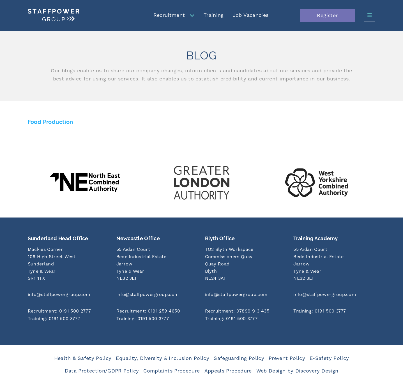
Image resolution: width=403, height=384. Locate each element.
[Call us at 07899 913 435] (246, 311)
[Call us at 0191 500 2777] (69, 311)
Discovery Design (316, 371)
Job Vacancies (251, 15)
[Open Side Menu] (369, 15)
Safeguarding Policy (239, 358)
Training (214, 15)
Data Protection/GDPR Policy (102, 371)
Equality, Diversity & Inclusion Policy (162, 358)
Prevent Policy (287, 358)
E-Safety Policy (329, 358)
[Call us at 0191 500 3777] (69, 319)
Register (327, 15)
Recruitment (169, 15)
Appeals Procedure (228, 371)
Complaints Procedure (171, 371)
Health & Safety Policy (83, 358)
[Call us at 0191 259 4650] (157, 311)
